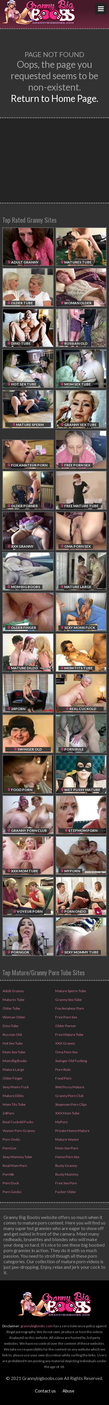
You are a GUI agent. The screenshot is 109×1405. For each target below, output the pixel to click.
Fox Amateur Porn (69, 1008)
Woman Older (13, 1017)
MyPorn (61, 1122)
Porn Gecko (11, 1192)
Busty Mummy (66, 1174)
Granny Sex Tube (68, 999)
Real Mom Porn (14, 1165)
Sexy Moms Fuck (15, 1087)
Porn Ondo (11, 1139)
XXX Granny (64, 1043)
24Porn (8, 1113)
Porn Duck (10, 1183)
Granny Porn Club (69, 1095)
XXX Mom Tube (67, 1113)
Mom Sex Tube (13, 1052)
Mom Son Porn (66, 1148)
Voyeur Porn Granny (18, 1130)
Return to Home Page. (54, 98)
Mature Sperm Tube (70, 991)
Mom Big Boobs (14, 1061)
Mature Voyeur (67, 1139)
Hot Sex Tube (12, 1043)
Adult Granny (12, 991)
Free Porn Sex (66, 1017)
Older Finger (12, 1078)
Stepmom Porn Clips (71, 1104)
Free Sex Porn (66, 1183)
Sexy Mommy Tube (17, 1157)
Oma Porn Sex (66, 1052)
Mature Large (13, 1069)
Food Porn (63, 1078)
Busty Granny (65, 1165)
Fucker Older (65, 1192)
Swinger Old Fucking (71, 1061)
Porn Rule (62, 1069)
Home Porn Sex (67, 1157)
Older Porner (65, 1026)
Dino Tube (10, 1026)
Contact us (45, 1390)
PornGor (9, 1148)
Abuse (68, 1390)
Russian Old (11, 1034)
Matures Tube (13, 999)
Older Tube (11, 1008)
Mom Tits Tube (14, 1104)
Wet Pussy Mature (69, 1087)
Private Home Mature (72, 1130)
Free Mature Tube (69, 1034)
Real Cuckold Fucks (17, 1122)
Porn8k (8, 1174)
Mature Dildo (12, 1095)
